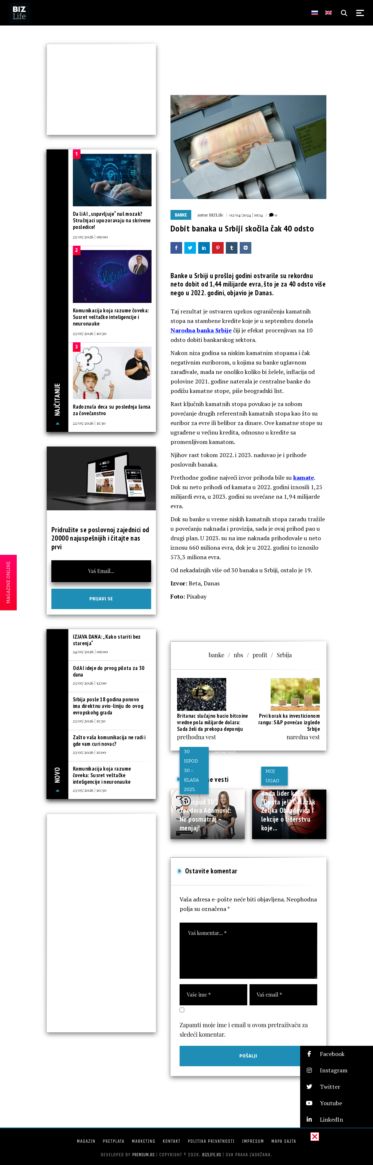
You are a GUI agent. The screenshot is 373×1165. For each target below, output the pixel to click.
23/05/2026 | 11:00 (89, 752)
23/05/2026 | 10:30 (90, 333)
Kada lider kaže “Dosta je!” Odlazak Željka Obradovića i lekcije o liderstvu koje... (288, 810)
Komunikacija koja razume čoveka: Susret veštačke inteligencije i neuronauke (111, 317)
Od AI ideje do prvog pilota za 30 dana (109, 671)
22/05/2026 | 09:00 (90, 236)
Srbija (284, 655)
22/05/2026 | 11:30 (89, 423)
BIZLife (216, 215)
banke (216, 655)
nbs (238, 655)
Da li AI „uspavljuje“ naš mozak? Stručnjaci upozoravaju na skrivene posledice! (112, 220)
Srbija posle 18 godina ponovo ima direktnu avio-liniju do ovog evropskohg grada (108, 706)
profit (259, 655)
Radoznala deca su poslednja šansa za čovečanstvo (112, 410)
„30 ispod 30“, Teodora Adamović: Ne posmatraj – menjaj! (205, 815)
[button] (336, 1054)
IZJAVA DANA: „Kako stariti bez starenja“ (107, 640)
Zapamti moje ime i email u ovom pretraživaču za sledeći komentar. (244, 1029)
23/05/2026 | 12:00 (90, 683)
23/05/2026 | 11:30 (89, 721)
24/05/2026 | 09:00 (90, 651)
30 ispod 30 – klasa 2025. (191, 770)
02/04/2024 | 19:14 (246, 215)
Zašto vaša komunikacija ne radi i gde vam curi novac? (109, 740)
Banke (181, 215)
